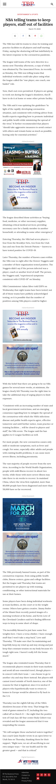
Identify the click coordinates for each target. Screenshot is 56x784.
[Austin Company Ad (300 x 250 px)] (22, 159)
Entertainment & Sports (28, 14)
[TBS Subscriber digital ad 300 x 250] (22, 194)
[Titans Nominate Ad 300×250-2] (22, 360)
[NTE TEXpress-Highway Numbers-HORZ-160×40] (28, 761)
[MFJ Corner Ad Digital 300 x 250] (22, 514)
